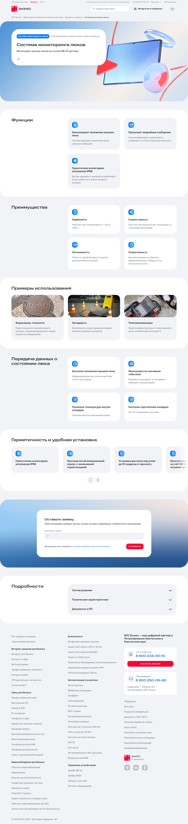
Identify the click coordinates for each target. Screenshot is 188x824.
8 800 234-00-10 (147, 2)
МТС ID (71, 742)
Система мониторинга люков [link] (97, 17)
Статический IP (18, 685)
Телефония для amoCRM (23, 744)
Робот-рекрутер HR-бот (79, 732)
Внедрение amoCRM (78, 758)
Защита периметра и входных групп (29, 798)
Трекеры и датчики (77, 780)
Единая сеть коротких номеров (26, 723)
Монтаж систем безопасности (26, 777)
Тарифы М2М (74, 775)
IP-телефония (18, 713)
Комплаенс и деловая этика (138, 732)
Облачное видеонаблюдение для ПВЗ (30, 803)
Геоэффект (73, 695)
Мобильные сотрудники (79, 690)
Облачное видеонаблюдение (25, 767)
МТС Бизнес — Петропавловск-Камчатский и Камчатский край (36, 17)
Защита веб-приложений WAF (83, 652)
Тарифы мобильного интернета (26, 669)
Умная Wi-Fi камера (21, 793)
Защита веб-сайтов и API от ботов (85, 647)
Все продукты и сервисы (23, 636)
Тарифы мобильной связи (23, 697)
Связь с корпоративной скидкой (27, 755)
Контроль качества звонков (81, 737)
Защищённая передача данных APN (85, 667)
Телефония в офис (20, 718)
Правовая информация (135, 748)
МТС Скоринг (74, 711)
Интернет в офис (19, 659)
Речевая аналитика (77, 706)
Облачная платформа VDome (82, 672)
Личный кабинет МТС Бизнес (141, 690)
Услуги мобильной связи (23, 641)
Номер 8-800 (18, 708)
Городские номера (20, 729)
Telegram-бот (148, 686)
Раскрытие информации (136, 711)
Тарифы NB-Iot (75, 770)
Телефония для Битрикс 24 (24, 749)
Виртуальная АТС (19, 703)
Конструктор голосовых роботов (84, 726)
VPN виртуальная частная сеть (26, 680)
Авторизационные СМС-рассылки (85, 752)
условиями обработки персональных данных (91, 546)
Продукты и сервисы (73, 17)
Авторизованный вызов (79, 716)
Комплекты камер (20, 788)
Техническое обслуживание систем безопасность (35, 809)
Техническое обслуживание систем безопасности (92, 662)
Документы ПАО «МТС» (136, 717)
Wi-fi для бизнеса (19, 664)
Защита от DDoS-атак (78, 657)
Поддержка (133, 686)
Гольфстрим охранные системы (27, 783)
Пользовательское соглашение (139, 737)
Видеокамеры (18, 772)
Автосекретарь (75, 685)
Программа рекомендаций (137, 743)
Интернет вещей (19, 675)
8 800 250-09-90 (151, 680)
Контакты (129, 706)
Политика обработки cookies (138, 722)
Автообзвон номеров (78, 721)
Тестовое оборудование (79, 786)
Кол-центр (73, 747)
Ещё (43, 2)
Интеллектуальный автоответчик (27, 734)
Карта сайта (130, 727)
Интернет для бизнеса (22, 654)
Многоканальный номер (23, 739)
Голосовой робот (76, 701)
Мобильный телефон (53, 531)
